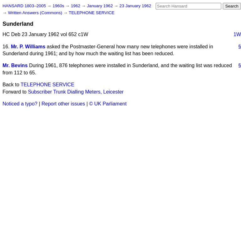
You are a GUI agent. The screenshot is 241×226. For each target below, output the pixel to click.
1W (237, 34)
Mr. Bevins (15, 65)
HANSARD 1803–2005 (24, 5)
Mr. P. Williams (28, 46)
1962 (76, 5)
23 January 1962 (135, 5)
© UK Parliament (107, 103)
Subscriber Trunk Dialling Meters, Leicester (76, 91)
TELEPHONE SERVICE (92, 12)
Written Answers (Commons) (35, 12)
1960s (58, 5)
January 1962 (100, 5)
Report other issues (63, 103)
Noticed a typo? (20, 103)
